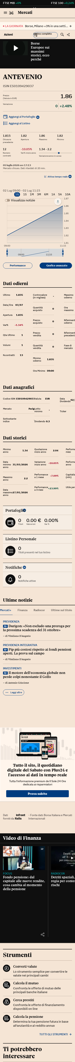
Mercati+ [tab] (5, 610)
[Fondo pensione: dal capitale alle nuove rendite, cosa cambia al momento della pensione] (24, 858)
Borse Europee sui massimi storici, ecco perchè (40, 51)
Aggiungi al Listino (16, 124)
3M (39, 194)
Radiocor (58, 873)
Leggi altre (13, 692)
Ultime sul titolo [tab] (61, 610)
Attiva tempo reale (56, 176)
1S (25, 194)
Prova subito (37, 794)
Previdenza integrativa (20, 645)
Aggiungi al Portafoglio (19, 117)
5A (60, 194)
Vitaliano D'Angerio (19, 636)
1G (17, 194)
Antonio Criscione (18, 682)
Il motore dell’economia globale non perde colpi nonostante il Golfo (34, 675)
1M (32, 194)
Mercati (25, 12)
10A (67, 194)
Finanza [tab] (22, 610)
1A (53, 194)
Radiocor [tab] (39, 610)
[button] (45, 35)
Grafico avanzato (56, 265)
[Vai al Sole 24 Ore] (11, 12)
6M (46, 194)
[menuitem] (35, 253)
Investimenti (12, 668)
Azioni (8, 34)
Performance (18, 265)
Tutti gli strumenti (55, 1034)
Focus (7, 873)
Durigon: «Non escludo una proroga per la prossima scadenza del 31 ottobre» (36, 628)
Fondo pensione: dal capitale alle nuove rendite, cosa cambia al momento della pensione (24, 883)
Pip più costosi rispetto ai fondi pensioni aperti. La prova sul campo (37, 651)
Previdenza (11, 621)
